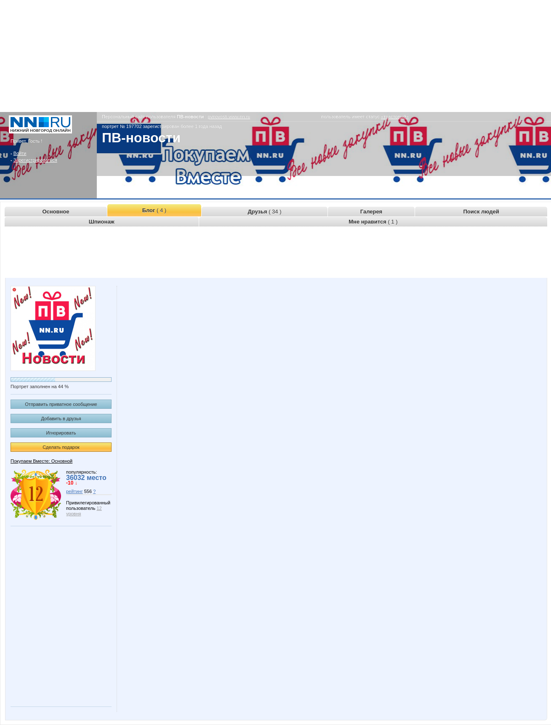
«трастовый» (395, 116)
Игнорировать (61, 432)
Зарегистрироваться (35, 160)
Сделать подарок (61, 447)
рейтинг (74, 491)
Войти (20, 153)
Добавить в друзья (61, 418)
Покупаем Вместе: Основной (41, 461)
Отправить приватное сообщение (61, 404)
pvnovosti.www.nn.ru (229, 116)
